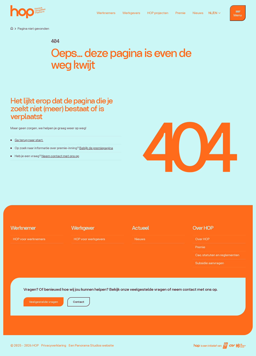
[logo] (28, 11)
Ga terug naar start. (29, 140)
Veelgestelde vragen (43, 301)
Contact (78, 301)
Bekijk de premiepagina (96, 148)
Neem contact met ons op (60, 156)
